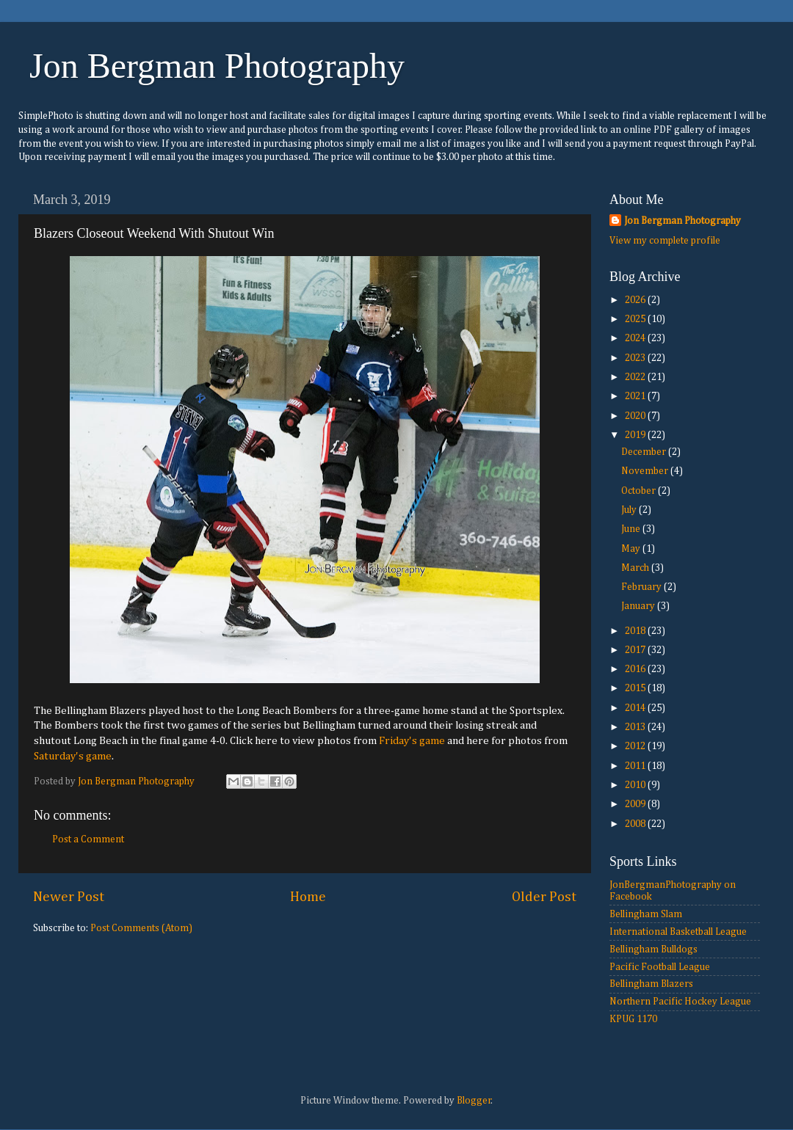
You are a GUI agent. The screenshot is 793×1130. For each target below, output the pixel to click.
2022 (636, 377)
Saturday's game (73, 756)
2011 (636, 766)
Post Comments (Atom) (141, 928)
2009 (636, 804)
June (631, 529)
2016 (636, 669)
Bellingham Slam (645, 914)
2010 (636, 785)
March (636, 568)
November (645, 471)
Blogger (474, 1101)
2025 (636, 319)
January (639, 606)
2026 (636, 300)
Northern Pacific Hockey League (680, 1001)
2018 (636, 631)
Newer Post (68, 897)
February (642, 587)
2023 (636, 358)
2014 (636, 708)
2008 (636, 824)
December (644, 452)
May (631, 549)
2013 (636, 727)
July (630, 510)
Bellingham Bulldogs (653, 949)
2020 (636, 416)
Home (308, 897)
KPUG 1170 (633, 1019)
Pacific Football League (659, 967)
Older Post (544, 897)
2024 (636, 338)
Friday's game (412, 740)
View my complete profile (664, 241)
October (639, 491)
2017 (636, 650)
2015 (636, 688)
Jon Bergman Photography (217, 65)
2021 (636, 396)
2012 (636, 746)
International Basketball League (678, 932)
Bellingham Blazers (651, 984)
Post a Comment (88, 839)
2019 (636, 435)
